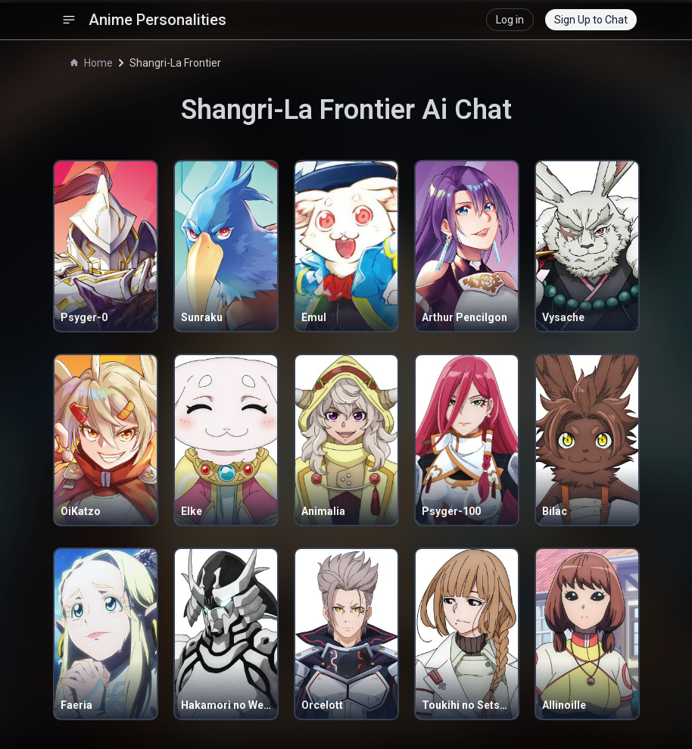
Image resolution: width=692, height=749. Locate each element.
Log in (510, 20)
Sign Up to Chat (591, 20)
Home (91, 63)
